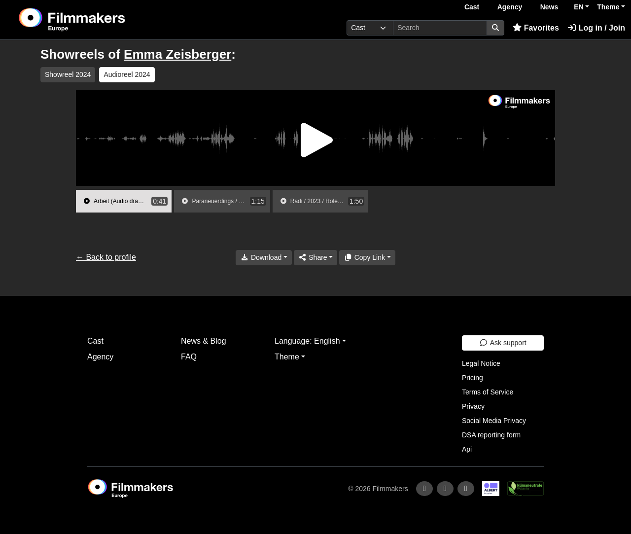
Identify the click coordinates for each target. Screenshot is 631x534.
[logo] (96, 19)
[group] (124, 201)
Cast (471, 7)
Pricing (472, 378)
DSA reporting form (491, 435)
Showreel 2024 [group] (68, 74)
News (549, 7)
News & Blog (203, 341)
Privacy (473, 406)
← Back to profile (106, 257)
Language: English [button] (307, 341)
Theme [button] (608, 7)
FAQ (189, 357)
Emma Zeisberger (177, 54)
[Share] (315, 257)
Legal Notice (481, 363)
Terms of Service (487, 392)
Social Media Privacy (494, 421)
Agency (510, 7)
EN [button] (578, 7)
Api (467, 449)
